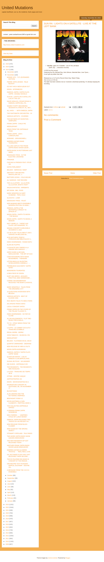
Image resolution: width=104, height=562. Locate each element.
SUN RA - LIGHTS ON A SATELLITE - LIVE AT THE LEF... (19, 97)
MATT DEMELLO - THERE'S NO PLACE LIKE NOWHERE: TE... (18, 224)
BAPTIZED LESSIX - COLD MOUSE (19, 177)
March (9, 495)
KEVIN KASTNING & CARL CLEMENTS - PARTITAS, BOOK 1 (19, 402)
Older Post (97, 173)
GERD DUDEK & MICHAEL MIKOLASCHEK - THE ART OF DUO (19, 253)
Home (73, 173)
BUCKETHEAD (12, 391)
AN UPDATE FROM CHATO (16, 304)
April (9, 492)
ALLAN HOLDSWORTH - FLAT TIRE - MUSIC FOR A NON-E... (19, 319)
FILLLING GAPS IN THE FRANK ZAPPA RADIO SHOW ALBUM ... (18, 146)
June (9, 487)
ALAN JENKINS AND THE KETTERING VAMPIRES (16, 394)
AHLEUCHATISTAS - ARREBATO (18, 187)
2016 (7, 524)
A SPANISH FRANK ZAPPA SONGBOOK (16, 411)
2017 (7, 521)
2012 (7, 536)
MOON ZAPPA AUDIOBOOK (16, 349)
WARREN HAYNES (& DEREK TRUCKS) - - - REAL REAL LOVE (18, 451)
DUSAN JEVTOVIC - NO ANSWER (18, 361)
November (10, 75)
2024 (7, 69)
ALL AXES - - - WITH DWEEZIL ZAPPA (19, 110)
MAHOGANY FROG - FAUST (16, 201)
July (8, 484)
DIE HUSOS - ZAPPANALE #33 (17, 364)
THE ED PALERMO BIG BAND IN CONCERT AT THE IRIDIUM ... (18, 460)
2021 (7, 510)
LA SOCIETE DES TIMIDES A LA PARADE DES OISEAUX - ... (17, 248)
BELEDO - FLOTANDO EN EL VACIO (19, 341)
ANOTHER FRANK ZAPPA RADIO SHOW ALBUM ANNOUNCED (18, 446)
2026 (7, 64)
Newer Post (48, 173)
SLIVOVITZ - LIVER (13, 198)
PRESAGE (10, 159)
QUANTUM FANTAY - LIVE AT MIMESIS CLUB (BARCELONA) (18, 357)
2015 (7, 527)
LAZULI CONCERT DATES (16, 306)
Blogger (67, 558)
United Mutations (17, 7)
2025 (7, 66)
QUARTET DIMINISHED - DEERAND (19, 343)
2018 (7, 518)
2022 (7, 507)
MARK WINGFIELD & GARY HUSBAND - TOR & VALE (16, 194)
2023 (7, 504)
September (11, 478)
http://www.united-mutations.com (13, 45)
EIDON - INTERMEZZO (14, 89)
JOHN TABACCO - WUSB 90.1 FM (18, 335)
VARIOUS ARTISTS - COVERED (17, 116)
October (10, 475)
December (10, 72)
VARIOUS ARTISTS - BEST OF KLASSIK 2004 (17, 297)
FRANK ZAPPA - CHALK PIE (16, 123)
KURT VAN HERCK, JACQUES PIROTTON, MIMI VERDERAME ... (19, 277)
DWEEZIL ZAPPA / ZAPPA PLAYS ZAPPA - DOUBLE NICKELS (18, 93)
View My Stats (7, 53)
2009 (7, 544)
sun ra (50, 110)
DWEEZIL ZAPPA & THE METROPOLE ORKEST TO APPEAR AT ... (16, 209)
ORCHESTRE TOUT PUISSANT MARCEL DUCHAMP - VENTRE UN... (18, 465)
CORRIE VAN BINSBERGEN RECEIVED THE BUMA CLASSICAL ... (19, 282)
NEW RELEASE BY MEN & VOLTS (18, 346)
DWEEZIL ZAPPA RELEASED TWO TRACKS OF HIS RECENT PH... (18, 420)
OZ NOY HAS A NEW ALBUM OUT (18, 86)
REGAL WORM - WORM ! (15, 332)
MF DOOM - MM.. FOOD (15, 190)
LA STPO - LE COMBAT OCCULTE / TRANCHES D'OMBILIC (19, 328)
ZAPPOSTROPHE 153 (14, 379)
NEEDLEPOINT (12, 126)
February (10, 498)
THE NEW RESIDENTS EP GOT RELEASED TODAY (17, 441)
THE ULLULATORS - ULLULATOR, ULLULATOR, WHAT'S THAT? (18, 184)
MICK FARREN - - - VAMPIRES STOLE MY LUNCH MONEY (17, 416)
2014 (7, 530)
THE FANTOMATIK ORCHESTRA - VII (19, 113)
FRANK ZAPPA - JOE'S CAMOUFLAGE (14, 134)
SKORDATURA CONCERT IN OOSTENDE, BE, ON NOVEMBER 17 (19, 386)
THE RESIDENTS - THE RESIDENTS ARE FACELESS (19, 368)
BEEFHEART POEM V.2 (15, 398)
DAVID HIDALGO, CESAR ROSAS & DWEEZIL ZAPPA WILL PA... (19, 102)
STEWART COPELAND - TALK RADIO (19, 433)
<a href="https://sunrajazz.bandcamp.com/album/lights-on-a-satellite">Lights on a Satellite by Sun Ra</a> (72, 93)
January (10, 501)
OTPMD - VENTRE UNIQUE (16, 376)
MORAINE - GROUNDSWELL (16, 138)
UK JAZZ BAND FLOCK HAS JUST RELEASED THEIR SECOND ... (18, 455)
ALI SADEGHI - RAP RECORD (17, 180)
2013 (7, 533)
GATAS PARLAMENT (14, 167)
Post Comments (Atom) (76, 178)
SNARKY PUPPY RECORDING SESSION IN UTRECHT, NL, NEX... (19, 107)
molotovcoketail (52, 558)
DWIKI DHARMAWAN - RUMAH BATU (19, 242)
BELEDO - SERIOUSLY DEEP (17, 170)
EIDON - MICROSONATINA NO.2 (18, 382)
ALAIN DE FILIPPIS (13, 245)
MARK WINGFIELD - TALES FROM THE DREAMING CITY (18, 288)
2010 (7, 541)
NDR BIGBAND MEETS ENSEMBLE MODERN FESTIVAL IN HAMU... (19, 204)
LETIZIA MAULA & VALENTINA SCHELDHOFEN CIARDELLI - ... (18, 262)
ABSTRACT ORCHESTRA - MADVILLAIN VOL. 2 (16, 173)
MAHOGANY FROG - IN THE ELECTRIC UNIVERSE (16, 156)
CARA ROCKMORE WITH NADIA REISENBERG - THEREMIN (18, 257)
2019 (7, 516)
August (9, 481)
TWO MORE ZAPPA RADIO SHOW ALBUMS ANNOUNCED (18, 437)
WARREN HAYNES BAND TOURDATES (15, 142)
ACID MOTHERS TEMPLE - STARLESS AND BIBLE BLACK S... (19, 238)
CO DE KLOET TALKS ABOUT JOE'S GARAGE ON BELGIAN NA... (19, 233)
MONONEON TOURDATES (16, 270)
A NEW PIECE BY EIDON (15, 273)
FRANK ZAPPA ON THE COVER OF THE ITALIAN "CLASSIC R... (19, 310)
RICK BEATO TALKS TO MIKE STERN (19, 301)
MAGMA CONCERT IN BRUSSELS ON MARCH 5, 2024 (18, 229)
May (8, 489)
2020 (7, 513)
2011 (7, 538)
